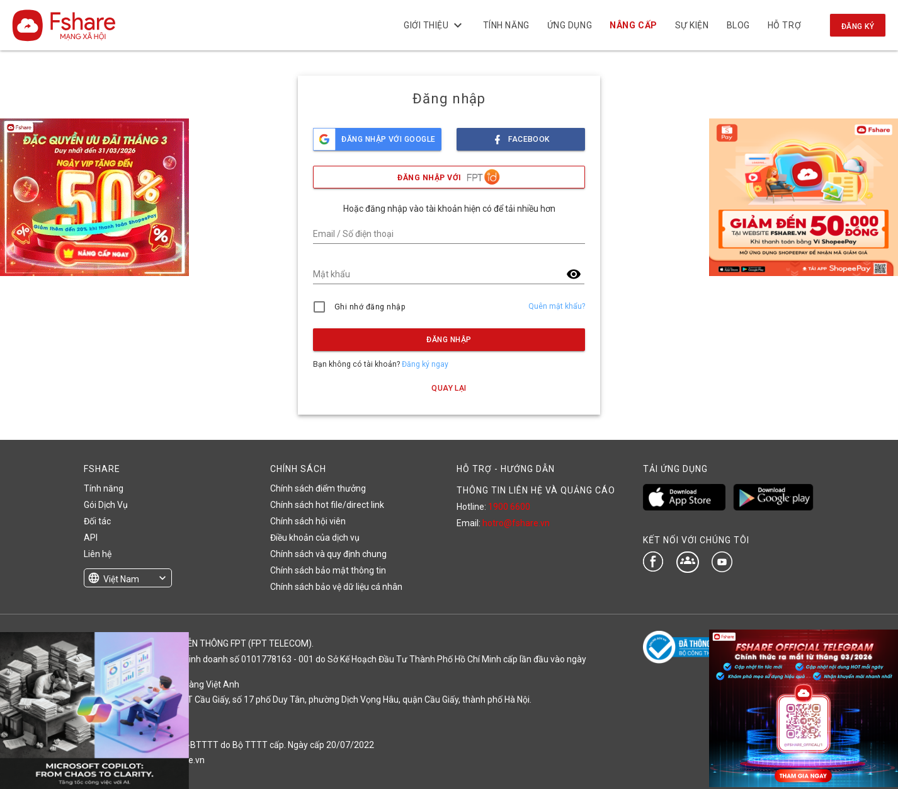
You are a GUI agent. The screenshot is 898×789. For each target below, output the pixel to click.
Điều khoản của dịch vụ (315, 538)
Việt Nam (121, 579)
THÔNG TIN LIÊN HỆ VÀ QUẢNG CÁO (536, 490)
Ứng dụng (569, 25)
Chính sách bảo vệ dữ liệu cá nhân (336, 587)
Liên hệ (97, 554)
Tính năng (505, 25)
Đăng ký (857, 26)
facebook (521, 136)
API (91, 538)
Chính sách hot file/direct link (327, 505)
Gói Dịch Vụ (106, 505)
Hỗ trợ (784, 25)
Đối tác (97, 521)
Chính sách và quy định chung (328, 554)
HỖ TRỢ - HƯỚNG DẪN (506, 469)
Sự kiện (691, 25)
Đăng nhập (448, 339)
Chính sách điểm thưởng (318, 488)
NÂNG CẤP (633, 25)
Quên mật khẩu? (556, 306)
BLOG (737, 25)
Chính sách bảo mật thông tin (328, 570)
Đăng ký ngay (425, 364)
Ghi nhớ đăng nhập (370, 306)
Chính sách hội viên (308, 521)
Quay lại (449, 388)
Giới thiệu (434, 25)
